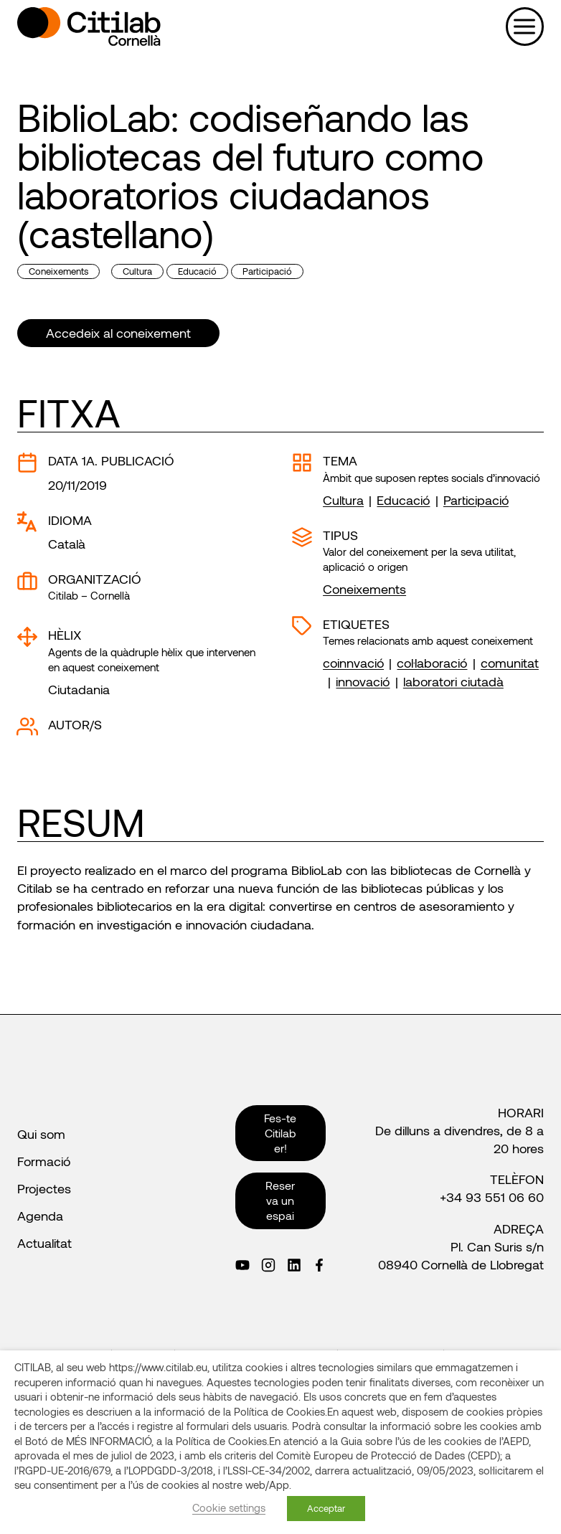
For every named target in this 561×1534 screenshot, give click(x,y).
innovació (363, 681)
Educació (197, 271)
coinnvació (353, 663)
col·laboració (432, 663)
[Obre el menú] (525, 26)
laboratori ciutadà (453, 681)
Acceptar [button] (326, 1508)
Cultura (137, 271)
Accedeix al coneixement (118, 333)
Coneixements (58, 271)
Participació (267, 271)
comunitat (510, 663)
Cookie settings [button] (228, 1507)
